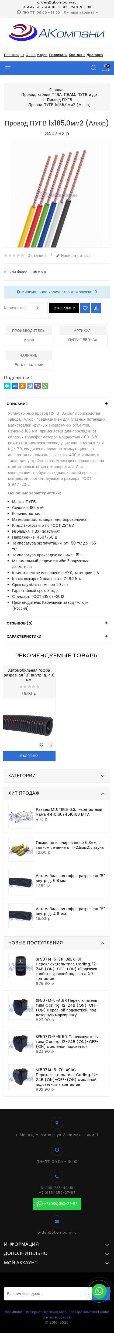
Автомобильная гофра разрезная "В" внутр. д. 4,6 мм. (29, 675)
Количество (15, 307)
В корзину (64, 308)
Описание (17, 403)
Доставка (95, 54)
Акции (42, 54)
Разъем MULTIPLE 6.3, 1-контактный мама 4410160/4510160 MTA (69, 812)
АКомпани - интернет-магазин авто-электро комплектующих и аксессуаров (57, 1314)
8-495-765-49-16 (39, 7)
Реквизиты (58, 54)
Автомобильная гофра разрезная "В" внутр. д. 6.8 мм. (70, 878)
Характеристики (24, 636)
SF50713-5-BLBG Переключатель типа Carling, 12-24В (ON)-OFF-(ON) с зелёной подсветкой (67, 1041)
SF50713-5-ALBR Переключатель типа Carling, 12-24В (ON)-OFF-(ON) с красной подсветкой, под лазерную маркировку (67, 1008)
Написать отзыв (73, 255)
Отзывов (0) (20, 623)
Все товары (14, 54)
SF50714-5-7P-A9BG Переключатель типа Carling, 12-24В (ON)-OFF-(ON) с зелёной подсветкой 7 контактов (67, 1077)
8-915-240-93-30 (74, 7)
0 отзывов (37, 255)
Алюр (29, 340)
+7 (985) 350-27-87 (57, 1192)
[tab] (57, 403)
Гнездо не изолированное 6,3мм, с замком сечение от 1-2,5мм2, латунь (70, 845)
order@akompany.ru (57, 1232)
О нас (31, 54)
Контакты (77, 54)
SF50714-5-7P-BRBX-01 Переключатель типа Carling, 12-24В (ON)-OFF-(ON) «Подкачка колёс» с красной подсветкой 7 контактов (67, 969)
